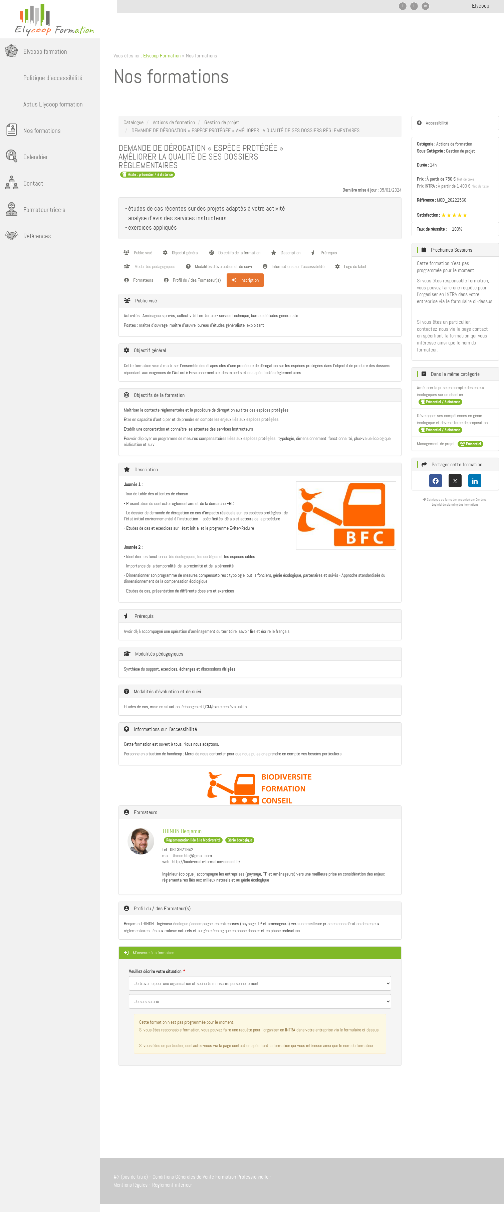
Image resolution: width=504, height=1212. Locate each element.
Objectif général (181, 253)
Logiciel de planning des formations (455, 504)
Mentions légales (130, 1184)
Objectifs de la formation (234, 253)
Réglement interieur (172, 1184)
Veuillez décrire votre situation (155, 971)
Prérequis (324, 253)
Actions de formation (174, 122)
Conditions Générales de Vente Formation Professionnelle (210, 1176)
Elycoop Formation (162, 55)
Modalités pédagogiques (149, 266)
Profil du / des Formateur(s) (192, 280)
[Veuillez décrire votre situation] (260, 1001)
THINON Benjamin (182, 831)
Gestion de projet (221, 122)
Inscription (245, 280)
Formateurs (138, 280)
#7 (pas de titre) (130, 1176)
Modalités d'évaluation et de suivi (219, 266)
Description (285, 253)
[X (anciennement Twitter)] (455, 480)
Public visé (137, 253)
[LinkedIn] (474, 480)
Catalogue (133, 122)
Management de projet (436, 444)
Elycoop (480, 5)
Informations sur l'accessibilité (293, 266)
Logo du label (350, 266)
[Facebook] (435, 480)
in (425, 6)
